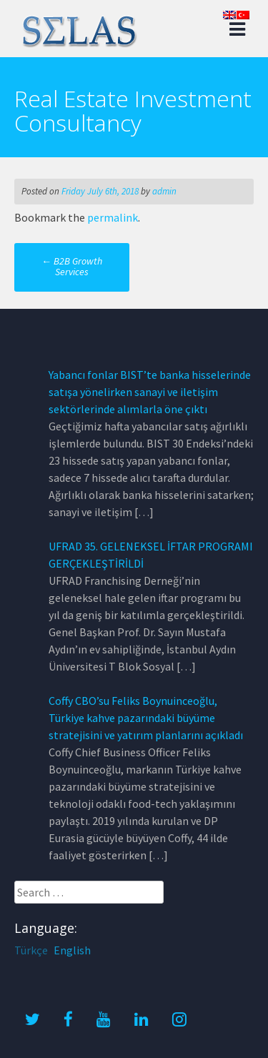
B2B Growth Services (71, 266)
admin (164, 191)
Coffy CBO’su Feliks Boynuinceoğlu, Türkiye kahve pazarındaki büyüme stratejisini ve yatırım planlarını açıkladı (146, 717)
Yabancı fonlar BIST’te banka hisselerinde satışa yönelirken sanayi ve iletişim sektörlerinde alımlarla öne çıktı (150, 391)
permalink (112, 217)
